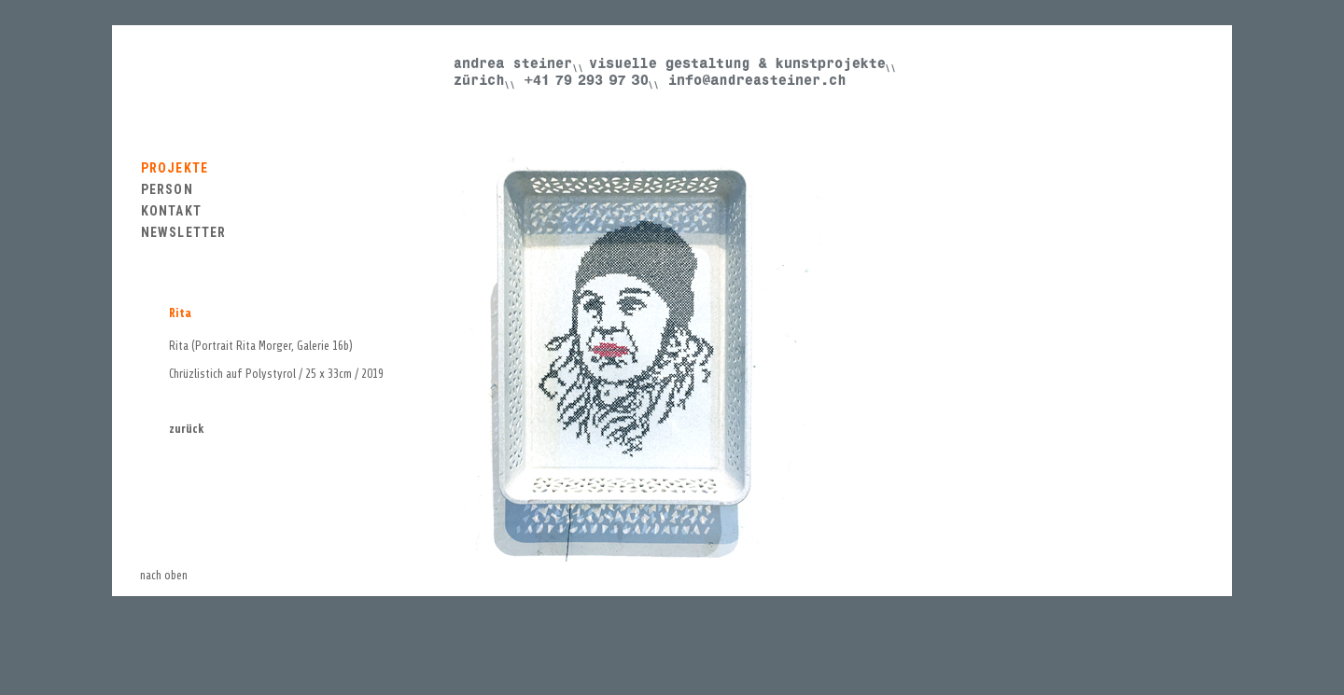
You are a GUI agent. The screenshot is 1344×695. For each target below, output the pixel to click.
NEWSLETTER (183, 232)
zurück (186, 429)
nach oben (164, 575)
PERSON (167, 189)
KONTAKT (171, 210)
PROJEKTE (174, 167)
